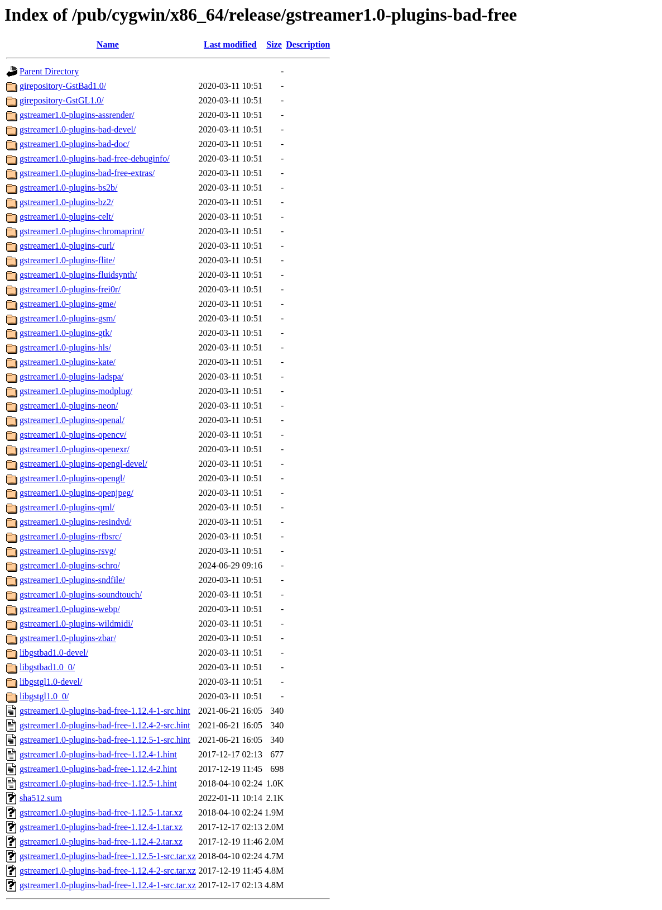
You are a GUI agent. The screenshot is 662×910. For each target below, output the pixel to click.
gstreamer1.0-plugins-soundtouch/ (81, 594)
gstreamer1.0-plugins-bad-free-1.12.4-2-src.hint (105, 725)
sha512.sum (41, 798)
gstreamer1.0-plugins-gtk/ (66, 333)
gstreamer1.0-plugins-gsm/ (68, 318)
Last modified (230, 44)
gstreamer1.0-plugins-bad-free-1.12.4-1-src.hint (105, 710)
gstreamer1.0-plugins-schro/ (70, 565)
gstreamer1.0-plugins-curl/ (67, 245)
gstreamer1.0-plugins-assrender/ (77, 115)
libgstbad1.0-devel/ (54, 652)
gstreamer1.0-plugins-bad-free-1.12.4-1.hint (98, 754)
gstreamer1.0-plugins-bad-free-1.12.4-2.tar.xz (101, 841)
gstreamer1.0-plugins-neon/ (69, 405)
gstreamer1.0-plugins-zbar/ (68, 638)
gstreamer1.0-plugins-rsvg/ (68, 551)
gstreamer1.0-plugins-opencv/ (73, 434)
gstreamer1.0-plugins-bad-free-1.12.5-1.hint (98, 783)
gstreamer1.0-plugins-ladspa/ (71, 376)
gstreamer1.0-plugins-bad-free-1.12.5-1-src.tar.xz (108, 856)
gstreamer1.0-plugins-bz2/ (66, 202)
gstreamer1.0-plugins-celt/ (66, 216)
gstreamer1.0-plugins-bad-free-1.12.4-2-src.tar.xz (108, 870)
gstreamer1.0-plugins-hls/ (65, 347)
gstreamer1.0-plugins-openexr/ (74, 449)
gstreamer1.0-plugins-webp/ (70, 609)
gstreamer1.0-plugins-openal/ (72, 420)
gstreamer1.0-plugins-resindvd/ (75, 522)
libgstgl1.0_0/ (44, 696)
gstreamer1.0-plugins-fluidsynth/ (78, 274)
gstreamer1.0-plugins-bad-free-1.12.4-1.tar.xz (101, 827)
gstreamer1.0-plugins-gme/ (68, 304)
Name (108, 44)
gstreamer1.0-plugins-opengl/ (72, 478)
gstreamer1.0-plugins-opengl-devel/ (83, 463)
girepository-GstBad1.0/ (63, 86)
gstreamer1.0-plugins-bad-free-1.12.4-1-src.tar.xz (108, 885)
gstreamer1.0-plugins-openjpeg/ (76, 492)
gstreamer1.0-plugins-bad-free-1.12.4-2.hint (98, 769)
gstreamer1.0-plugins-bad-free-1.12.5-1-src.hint (105, 740)
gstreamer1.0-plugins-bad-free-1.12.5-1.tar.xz (101, 812)
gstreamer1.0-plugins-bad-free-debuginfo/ (95, 158)
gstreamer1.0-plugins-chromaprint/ (82, 231)
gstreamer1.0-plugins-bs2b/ (69, 187)
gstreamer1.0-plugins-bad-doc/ (74, 144)
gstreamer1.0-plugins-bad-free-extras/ (87, 173)
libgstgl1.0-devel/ (51, 681)
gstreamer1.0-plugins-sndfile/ (72, 580)
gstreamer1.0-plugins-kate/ (68, 362)
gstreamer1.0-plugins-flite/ (67, 260)
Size (274, 44)
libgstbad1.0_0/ (47, 667)
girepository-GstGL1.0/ (62, 100)
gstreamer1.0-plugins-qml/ (67, 507)
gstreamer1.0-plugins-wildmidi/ (76, 623)
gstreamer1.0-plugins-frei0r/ (70, 289)
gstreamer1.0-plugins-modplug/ (76, 391)
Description (308, 44)
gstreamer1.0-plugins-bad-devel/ (78, 129)
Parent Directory (49, 71)
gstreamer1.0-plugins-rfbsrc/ (71, 536)
